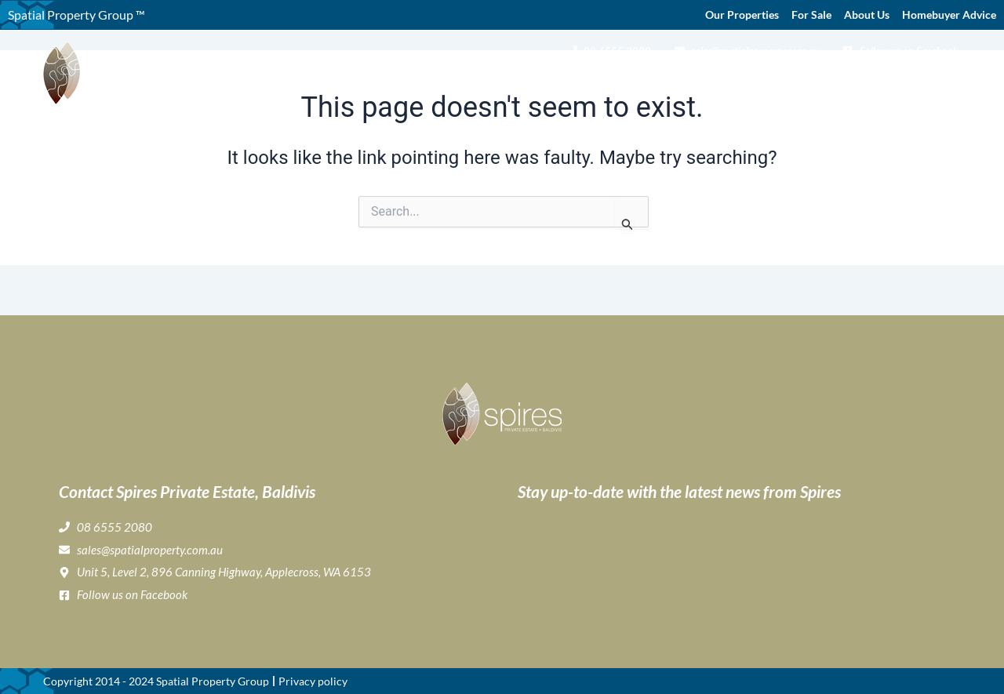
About (471, 83)
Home (417, 82)
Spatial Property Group (212, 681)
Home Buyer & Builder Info (779, 83)
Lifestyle (656, 83)
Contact (937, 82)
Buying (535, 83)
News (887, 82)
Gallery (593, 82)
